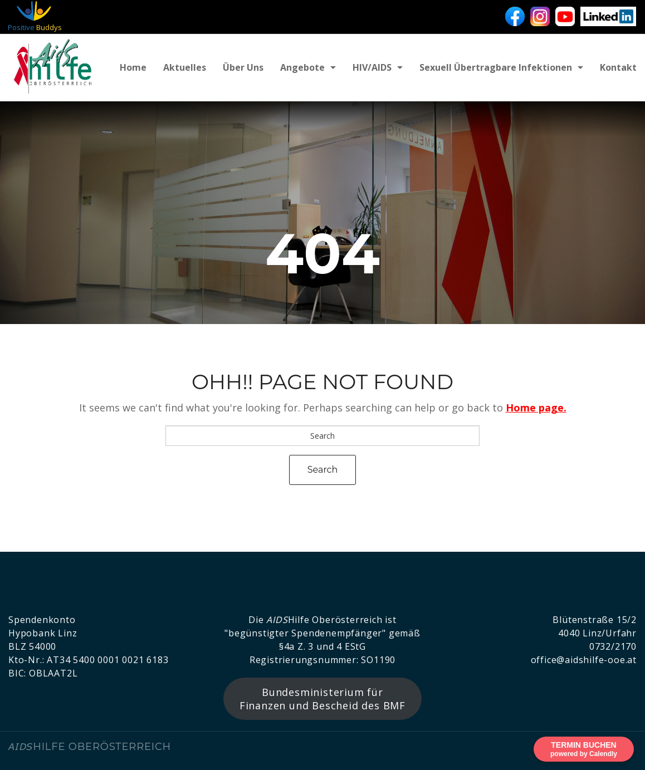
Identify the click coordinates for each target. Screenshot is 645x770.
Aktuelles (184, 67)
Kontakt (618, 67)
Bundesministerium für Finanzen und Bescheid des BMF (322, 698)
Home (133, 67)
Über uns (243, 67)
